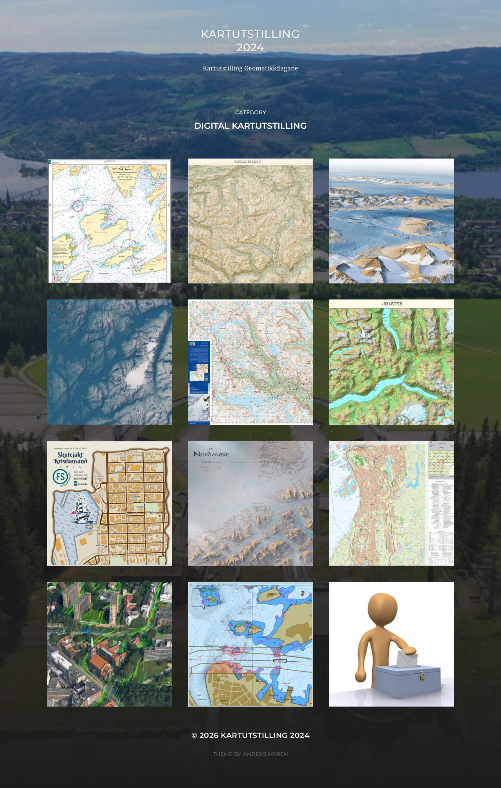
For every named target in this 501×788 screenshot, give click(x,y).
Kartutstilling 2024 (250, 40)
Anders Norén (265, 754)
